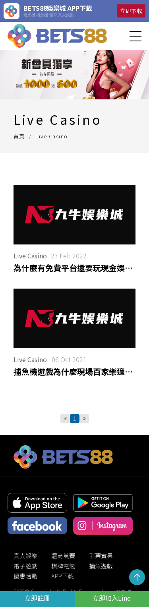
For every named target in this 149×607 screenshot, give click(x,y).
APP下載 (62, 576)
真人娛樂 (25, 555)
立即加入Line (112, 598)
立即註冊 (37, 598)
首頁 (19, 136)
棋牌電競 (63, 566)
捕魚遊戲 (101, 566)
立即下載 (131, 11)
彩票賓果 (101, 555)
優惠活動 (25, 576)
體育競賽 (63, 555)
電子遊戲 (25, 566)
